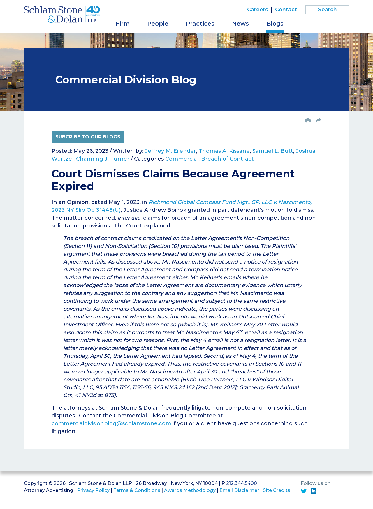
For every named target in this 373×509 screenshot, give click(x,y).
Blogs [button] (275, 23)
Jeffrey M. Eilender (170, 151)
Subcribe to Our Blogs (87, 137)
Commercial (181, 159)
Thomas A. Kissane (224, 151)
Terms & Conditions (136, 490)
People (157, 23)
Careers (257, 9)
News (240, 23)
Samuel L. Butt (272, 151)
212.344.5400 (241, 483)
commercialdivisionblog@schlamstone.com (111, 423)
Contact (286, 9)
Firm (123, 23)
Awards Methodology (190, 490)
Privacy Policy (93, 490)
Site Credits (276, 490)
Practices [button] (200, 23)
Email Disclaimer (239, 490)
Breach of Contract (227, 159)
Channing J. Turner (102, 159)
